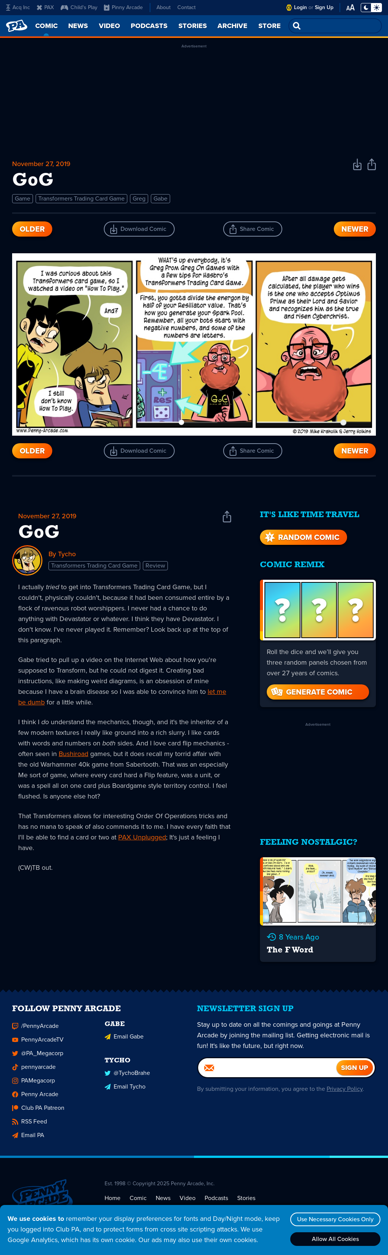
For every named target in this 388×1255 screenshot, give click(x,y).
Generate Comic (311, 692)
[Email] (267, 1069)
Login (300, 7)
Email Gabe (124, 1038)
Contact (186, 7)
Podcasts (216, 1199)
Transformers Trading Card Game (81, 198)
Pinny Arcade (123, 7)
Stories (246, 1199)
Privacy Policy (345, 1090)
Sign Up (324, 7)
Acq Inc (18, 7)
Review (155, 565)
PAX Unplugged (142, 837)
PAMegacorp (33, 1082)
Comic (138, 1199)
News (163, 1199)
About (163, 7)
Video (188, 1199)
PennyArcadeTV (38, 1041)
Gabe (160, 198)
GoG (39, 533)
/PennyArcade (35, 1027)
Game (22, 198)
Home (112, 1199)
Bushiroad (73, 754)
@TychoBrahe (127, 1074)
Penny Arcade (35, 1096)
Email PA (28, 1137)
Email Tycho (125, 1088)
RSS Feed (29, 1123)
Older (32, 229)
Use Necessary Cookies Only (335, 1219)
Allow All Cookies (335, 1239)
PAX (45, 7)
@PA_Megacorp (37, 1055)
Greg (139, 198)
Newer (354, 229)
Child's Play (79, 7)
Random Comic (301, 537)
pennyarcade (34, 1068)
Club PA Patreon (38, 1109)
